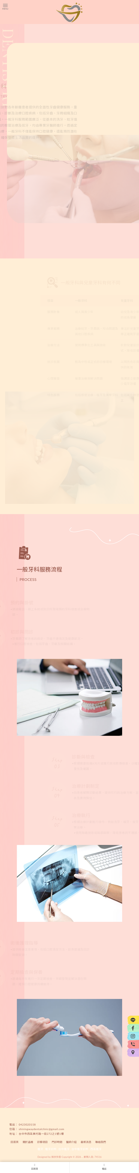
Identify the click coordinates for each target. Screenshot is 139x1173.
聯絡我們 (100, 1142)
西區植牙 (96, 1149)
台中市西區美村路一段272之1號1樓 (41, 1133)
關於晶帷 (28, 1142)
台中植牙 (64, 1149)
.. (82, 1156)
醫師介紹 (71, 1142)
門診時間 (57, 1142)
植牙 (40, 1149)
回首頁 (15, 1142)
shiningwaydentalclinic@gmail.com (41, 1129)
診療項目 (42, 1142)
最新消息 (86, 1142)
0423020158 (27, 1124)
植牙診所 (50, 1149)
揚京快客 (56, 1156)
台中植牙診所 (79, 1149)
